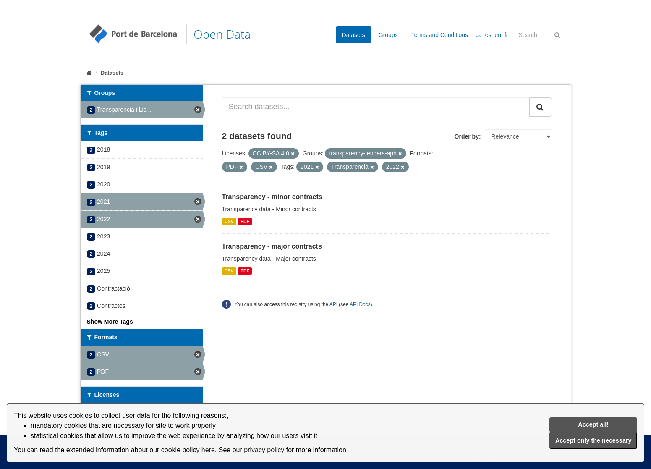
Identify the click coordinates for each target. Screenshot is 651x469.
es (488, 34)
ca (479, 34)
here (208, 449)
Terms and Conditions (439, 34)
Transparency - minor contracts (272, 196)
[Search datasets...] (376, 107)
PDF (245, 221)
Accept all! (593, 424)
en (497, 34)
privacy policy (264, 449)
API (333, 304)
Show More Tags (110, 321)
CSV (229, 221)
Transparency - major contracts (272, 246)
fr (506, 34)
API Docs (360, 304)
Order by (467, 136)
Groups (388, 34)
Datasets (353, 34)
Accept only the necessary (593, 440)
